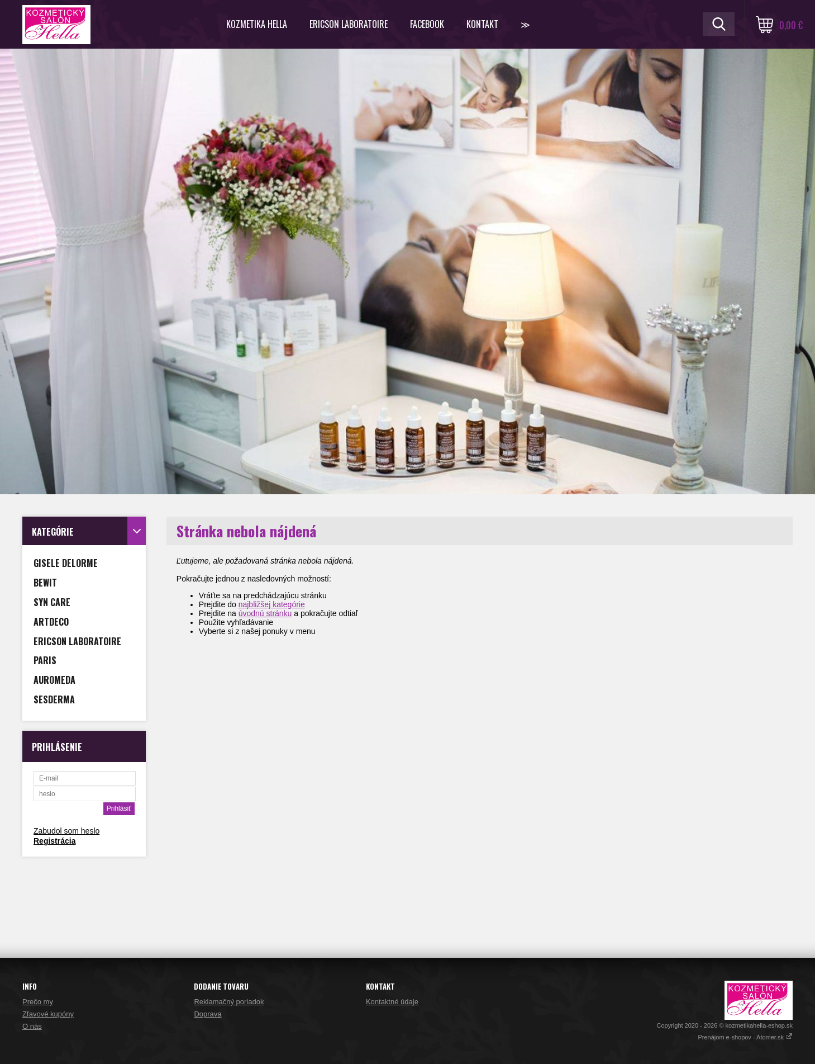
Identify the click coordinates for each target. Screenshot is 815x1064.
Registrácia (54, 840)
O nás (32, 1026)
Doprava (207, 1014)
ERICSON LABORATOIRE (348, 24)
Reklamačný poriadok (229, 1001)
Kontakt (482, 24)
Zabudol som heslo (66, 830)
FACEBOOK (427, 24)
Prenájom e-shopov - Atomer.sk (745, 1037)
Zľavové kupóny (48, 1014)
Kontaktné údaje (392, 1001)
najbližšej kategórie (272, 604)
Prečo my (37, 1001)
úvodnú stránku (265, 613)
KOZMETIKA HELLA (256, 24)
